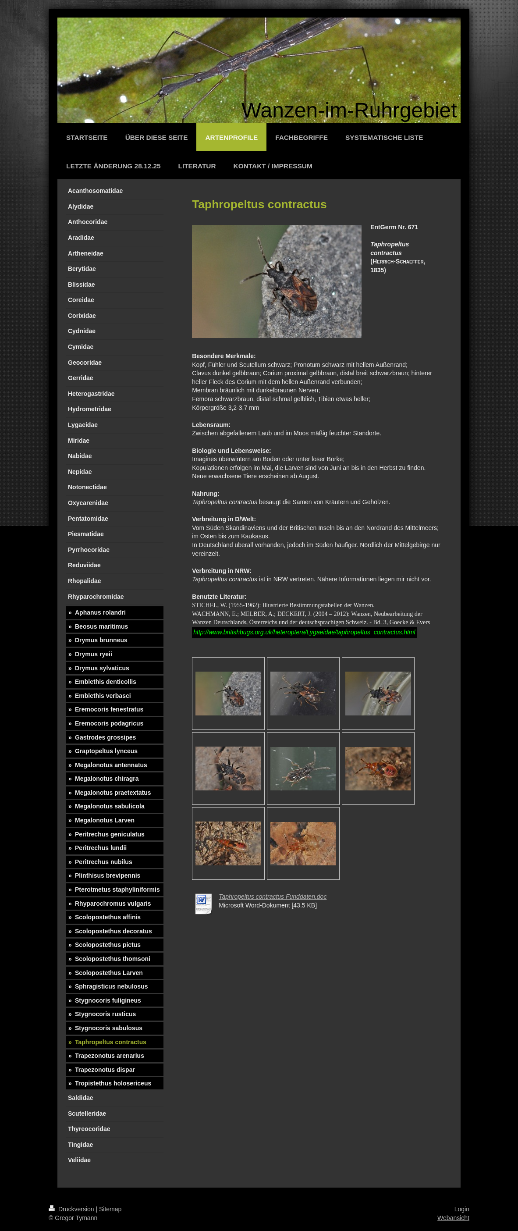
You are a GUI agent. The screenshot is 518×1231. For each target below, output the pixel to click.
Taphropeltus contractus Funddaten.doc (272, 896)
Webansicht (453, 1217)
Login (461, 1209)
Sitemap (110, 1209)
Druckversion (72, 1209)
